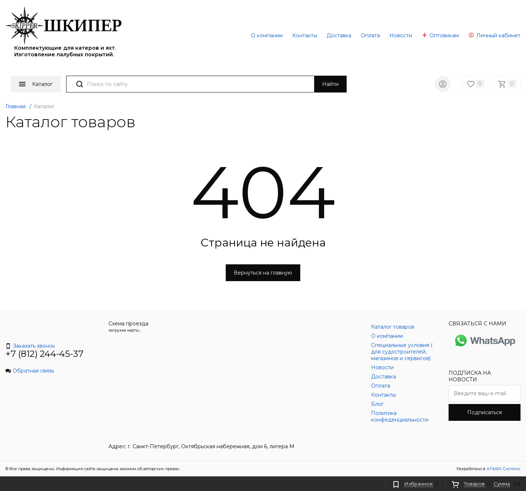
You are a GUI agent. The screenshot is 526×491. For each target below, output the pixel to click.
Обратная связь (29, 370)
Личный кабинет (494, 35)
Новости (400, 35)
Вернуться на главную (263, 272)
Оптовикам (440, 35)
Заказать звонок (30, 346)
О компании (267, 35)
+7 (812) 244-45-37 (44, 353)
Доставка (339, 35)
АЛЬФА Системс (503, 468)
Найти (330, 84)
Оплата (370, 35)
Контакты (304, 35)
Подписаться (484, 412)
